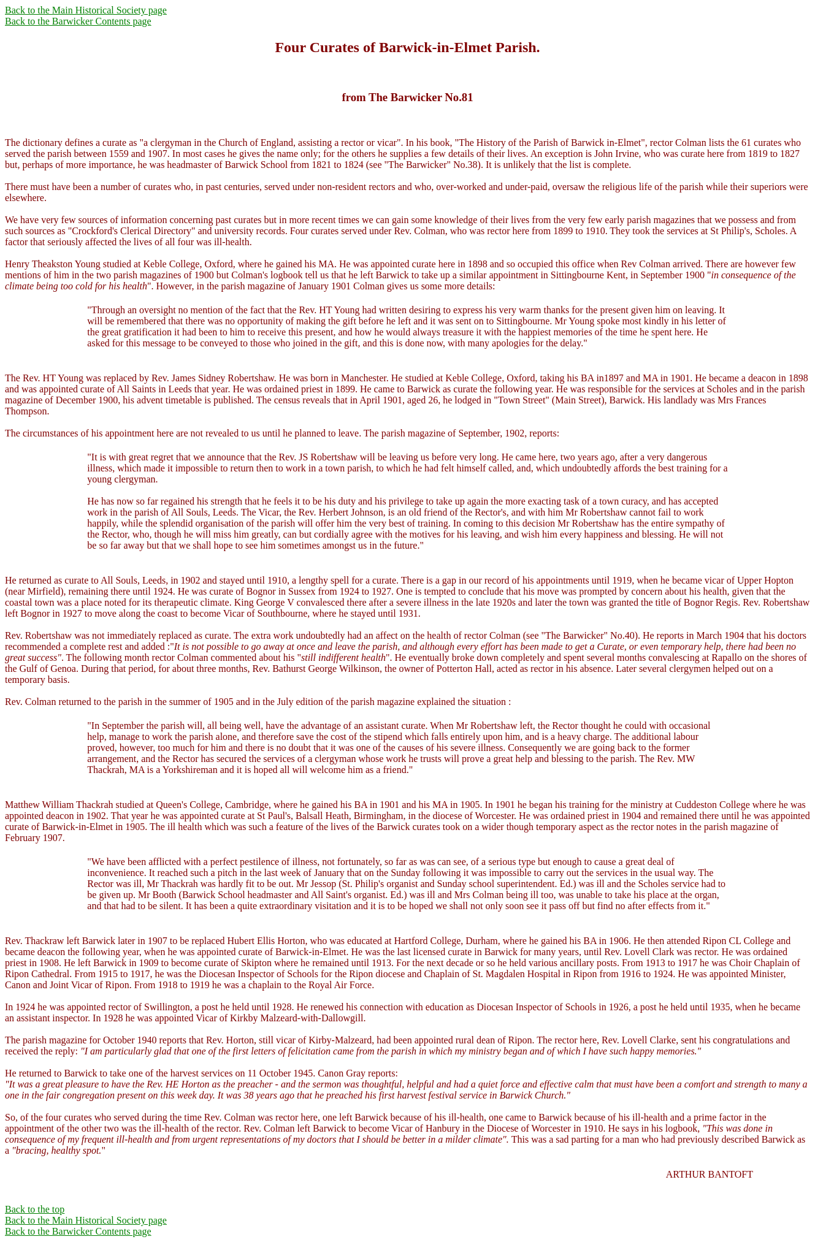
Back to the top (34, 1209)
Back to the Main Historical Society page (86, 10)
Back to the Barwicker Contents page (78, 21)
